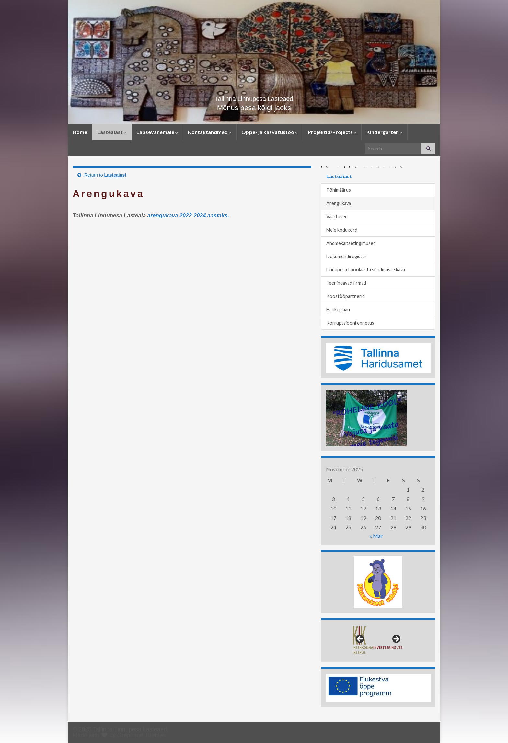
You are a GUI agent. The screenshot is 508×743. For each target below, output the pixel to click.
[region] (378, 358)
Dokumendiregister (346, 256)
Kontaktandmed (209, 132)
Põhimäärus (338, 190)
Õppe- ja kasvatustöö (269, 132)
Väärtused (337, 216)
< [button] (360, 639)
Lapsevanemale (157, 132)
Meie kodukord (341, 230)
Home (80, 132)
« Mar (376, 536)
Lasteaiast (111, 132)
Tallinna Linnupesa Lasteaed (254, 97)
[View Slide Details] (378, 358)
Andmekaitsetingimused (351, 243)
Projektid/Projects (332, 132)
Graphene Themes (141, 735)
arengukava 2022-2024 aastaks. (188, 215)
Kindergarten (384, 132)
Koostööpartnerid (345, 296)
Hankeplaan (338, 309)
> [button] (396, 639)
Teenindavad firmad (346, 283)
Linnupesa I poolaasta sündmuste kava (365, 269)
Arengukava (338, 203)
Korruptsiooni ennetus (350, 323)
